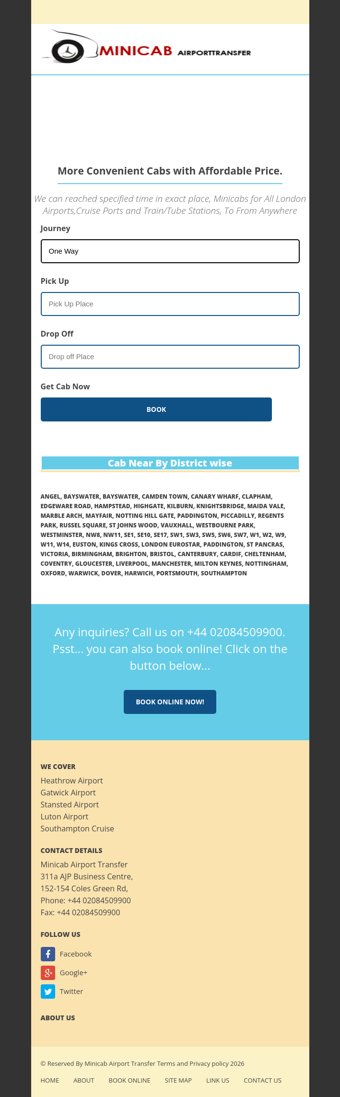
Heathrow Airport (72, 780)
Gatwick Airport (68, 792)
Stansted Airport (70, 804)
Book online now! (170, 701)
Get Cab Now (65, 386)
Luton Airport (65, 816)
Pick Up (55, 281)
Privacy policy (208, 1063)
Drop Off (57, 333)
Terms (166, 1063)
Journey (55, 228)
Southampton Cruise (78, 828)
